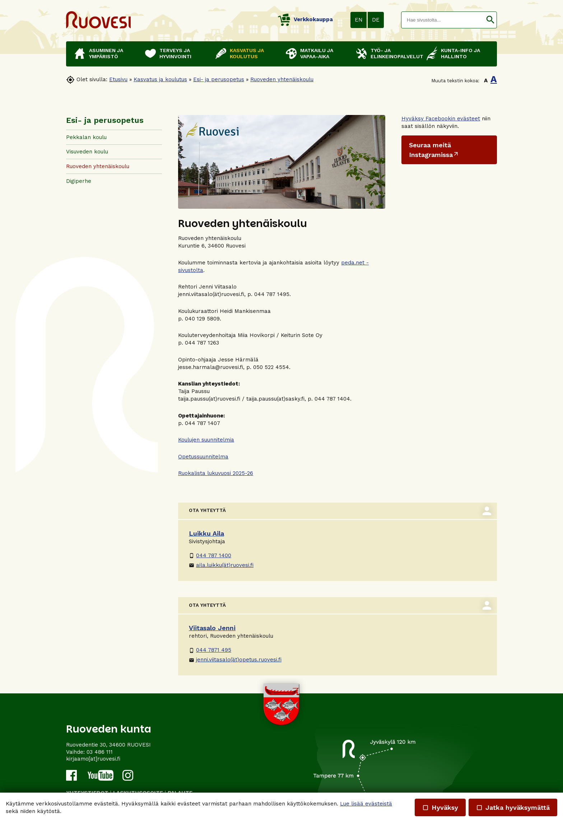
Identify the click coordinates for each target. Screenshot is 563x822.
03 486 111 (100, 752)
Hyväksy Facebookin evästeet (440, 118)
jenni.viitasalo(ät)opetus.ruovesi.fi (235, 659)
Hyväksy (440, 807)
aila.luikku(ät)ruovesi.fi (221, 565)
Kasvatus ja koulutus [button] (247, 53)
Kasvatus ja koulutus (160, 79)
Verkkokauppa (305, 19)
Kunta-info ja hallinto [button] (460, 53)
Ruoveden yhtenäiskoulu (281, 79)
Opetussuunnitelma (203, 456)
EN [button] (359, 20)
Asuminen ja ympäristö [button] (106, 53)
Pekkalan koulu (86, 137)
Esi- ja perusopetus (218, 79)
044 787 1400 (210, 555)
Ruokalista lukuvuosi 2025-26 (215, 473)
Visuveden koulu (87, 151)
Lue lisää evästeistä (366, 803)
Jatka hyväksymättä (513, 807)
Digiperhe (78, 181)
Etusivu (118, 79)
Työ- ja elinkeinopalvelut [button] (395, 53)
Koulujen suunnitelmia (206, 440)
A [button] (486, 80)
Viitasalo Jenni (212, 628)
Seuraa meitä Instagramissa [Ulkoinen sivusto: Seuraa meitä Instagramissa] (431, 149)
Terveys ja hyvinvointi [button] (175, 53)
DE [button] (376, 20)
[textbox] (442, 20)
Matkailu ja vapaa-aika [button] (316, 53)
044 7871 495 (210, 650)
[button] (490, 20)
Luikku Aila (206, 533)
